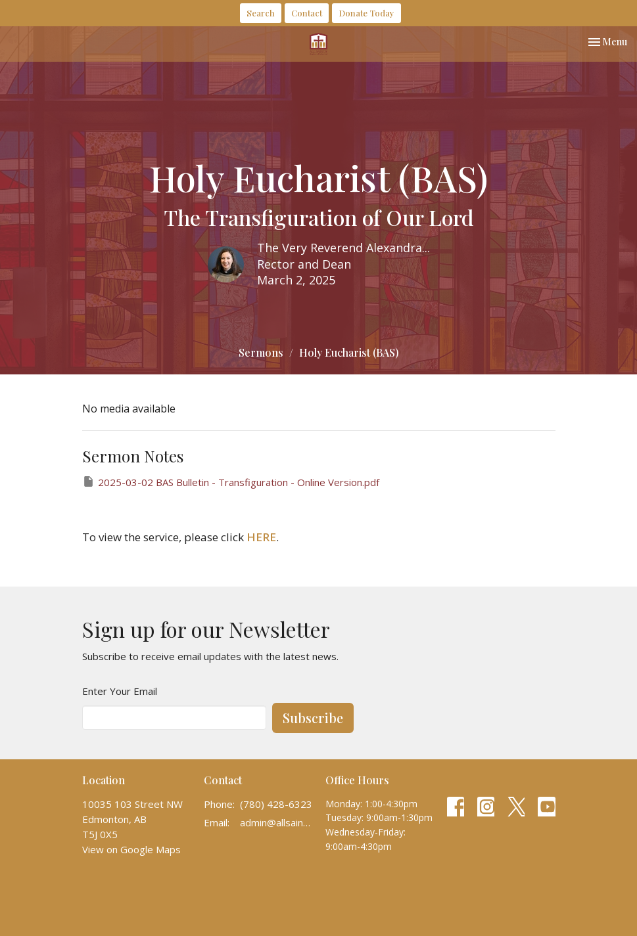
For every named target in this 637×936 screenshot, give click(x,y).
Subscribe (313, 717)
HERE (261, 537)
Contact (306, 12)
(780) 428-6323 (276, 804)
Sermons (261, 352)
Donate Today (366, 12)
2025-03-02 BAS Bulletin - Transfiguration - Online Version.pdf (230, 482)
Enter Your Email (119, 691)
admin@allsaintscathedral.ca (276, 822)
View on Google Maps (131, 849)
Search (261, 12)
